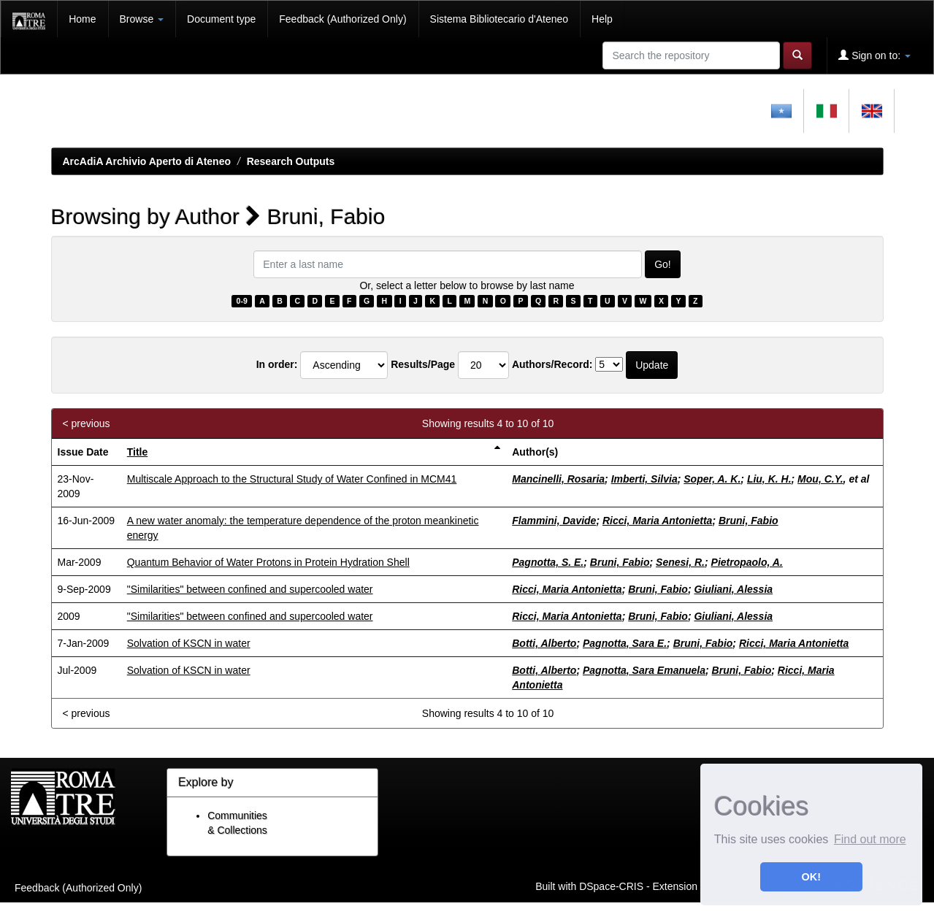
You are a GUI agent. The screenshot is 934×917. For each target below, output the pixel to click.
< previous (86, 423)
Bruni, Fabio (748, 520)
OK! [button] (811, 877)
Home (82, 19)
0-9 (242, 300)
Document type (221, 19)
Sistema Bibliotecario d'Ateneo (499, 19)
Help (602, 19)
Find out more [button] (870, 839)
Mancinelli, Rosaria (558, 479)
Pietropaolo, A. (747, 562)
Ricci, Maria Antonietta (657, 520)
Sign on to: (874, 55)
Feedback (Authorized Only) (342, 19)
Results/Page (423, 364)
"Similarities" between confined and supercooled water (250, 589)
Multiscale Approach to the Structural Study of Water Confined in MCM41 (292, 479)
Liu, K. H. (769, 479)
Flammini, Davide (554, 520)
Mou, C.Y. (820, 479)
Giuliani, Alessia (733, 589)
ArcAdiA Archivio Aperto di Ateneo (147, 161)
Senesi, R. (680, 562)
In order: (277, 364)
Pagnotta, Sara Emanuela (644, 670)
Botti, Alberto (544, 643)
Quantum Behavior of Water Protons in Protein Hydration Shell (268, 562)
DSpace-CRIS (611, 885)
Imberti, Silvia (644, 479)
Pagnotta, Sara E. (625, 643)
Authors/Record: (552, 364)
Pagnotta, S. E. (547, 562)
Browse (142, 19)
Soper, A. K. (712, 479)
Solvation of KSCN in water (188, 643)
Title (137, 452)
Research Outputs (291, 161)
